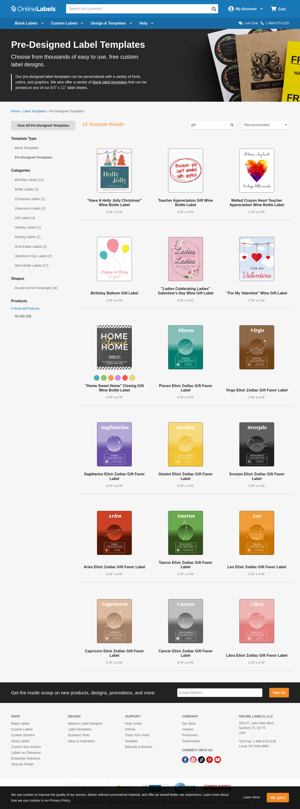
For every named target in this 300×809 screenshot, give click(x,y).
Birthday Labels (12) (29, 180)
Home (15, 111)
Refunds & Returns (138, 747)
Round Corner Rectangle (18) (36, 288)
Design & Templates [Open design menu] (111, 23)
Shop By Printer (22, 764)
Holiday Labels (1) (28, 227)
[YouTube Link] (217, 759)
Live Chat (248, 23)
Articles (130, 729)
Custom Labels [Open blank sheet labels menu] (67, 23)
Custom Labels (22, 729)
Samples (131, 741)
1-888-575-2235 (275, 23)
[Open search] (214, 9)
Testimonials (191, 741)
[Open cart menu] (278, 9)
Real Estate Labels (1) (31, 246)
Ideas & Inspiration (81, 741)
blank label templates (109, 82)
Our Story (189, 723)
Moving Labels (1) (27, 237)
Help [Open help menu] (146, 23)
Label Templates (34, 111)
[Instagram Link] (194, 759)
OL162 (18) (23, 316)
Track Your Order (137, 735)
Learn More (251, 797)
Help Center (133, 723)
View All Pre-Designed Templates (43, 125)
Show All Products (25, 308)
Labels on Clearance (26, 752)
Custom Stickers (23, 735)
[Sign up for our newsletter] (219, 692)
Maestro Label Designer (85, 723)
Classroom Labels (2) (30, 208)
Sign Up (279, 692)
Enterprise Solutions (25, 758)
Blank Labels (20, 723)
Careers (187, 729)
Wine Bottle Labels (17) (32, 265)
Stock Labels (20, 741)
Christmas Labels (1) (30, 199)
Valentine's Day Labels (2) (33, 256)
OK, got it (277, 798)
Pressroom (190, 735)
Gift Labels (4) (25, 218)
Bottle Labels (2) (26, 189)
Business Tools (78, 735)
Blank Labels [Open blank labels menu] (29, 23)
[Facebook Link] (186, 759)
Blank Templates (26, 148)
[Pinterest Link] (210, 759)
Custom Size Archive (26, 747)
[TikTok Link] (202, 759)
